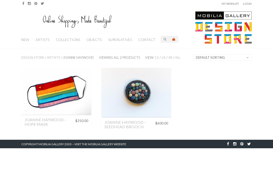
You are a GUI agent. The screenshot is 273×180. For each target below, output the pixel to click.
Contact (146, 40)
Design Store (32, 58)
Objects (94, 40)
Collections (68, 40)
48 (170, 58)
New (25, 40)
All (177, 58)
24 (164, 58)
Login (247, 3)
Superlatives (120, 40)
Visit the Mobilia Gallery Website (100, 144)
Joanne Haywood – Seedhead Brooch (125, 124)
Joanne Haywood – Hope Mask (45, 121)
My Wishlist (230, 3)
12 (157, 58)
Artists (42, 40)
